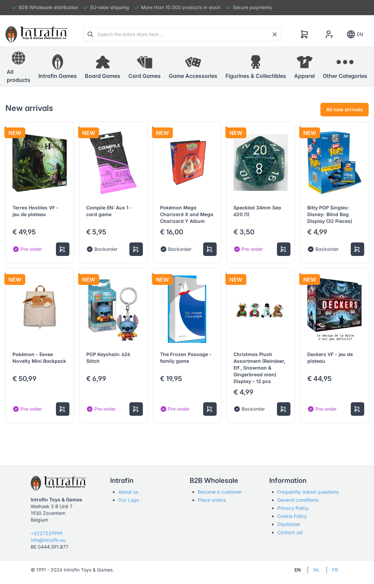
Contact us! (290, 532)
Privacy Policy (293, 508)
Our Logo (128, 500)
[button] (57, 67)
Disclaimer (288, 524)
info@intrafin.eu (48, 540)
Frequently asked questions (308, 492)
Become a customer (220, 492)
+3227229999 (46, 533)
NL (316, 570)
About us (128, 492)
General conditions (297, 500)
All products (18, 66)
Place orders (212, 500)
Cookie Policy (292, 516)
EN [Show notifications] (354, 34)
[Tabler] (36, 34)
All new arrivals (344, 109)
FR (335, 570)
